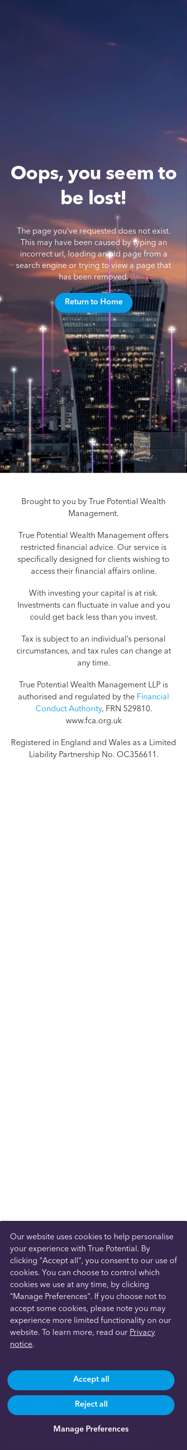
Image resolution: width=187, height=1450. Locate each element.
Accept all (91, 1379)
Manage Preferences (91, 1429)
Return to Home (94, 301)
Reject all (91, 1404)
